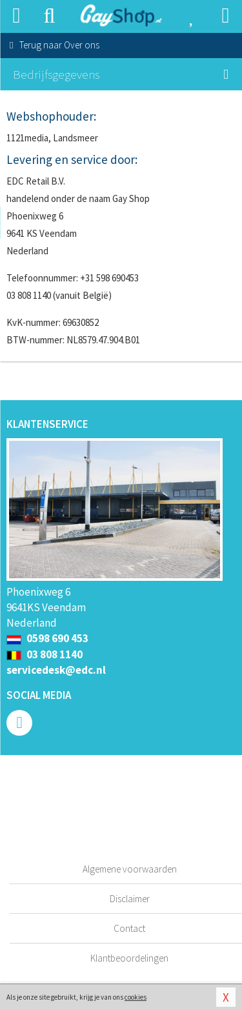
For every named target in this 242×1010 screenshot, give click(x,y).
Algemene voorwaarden (130, 869)
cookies (135, 997)
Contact (129, 928)
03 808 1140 (44, 654)
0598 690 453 (47, 638)
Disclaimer (130, 899)
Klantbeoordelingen (129, 958)
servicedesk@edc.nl (56, 670)
